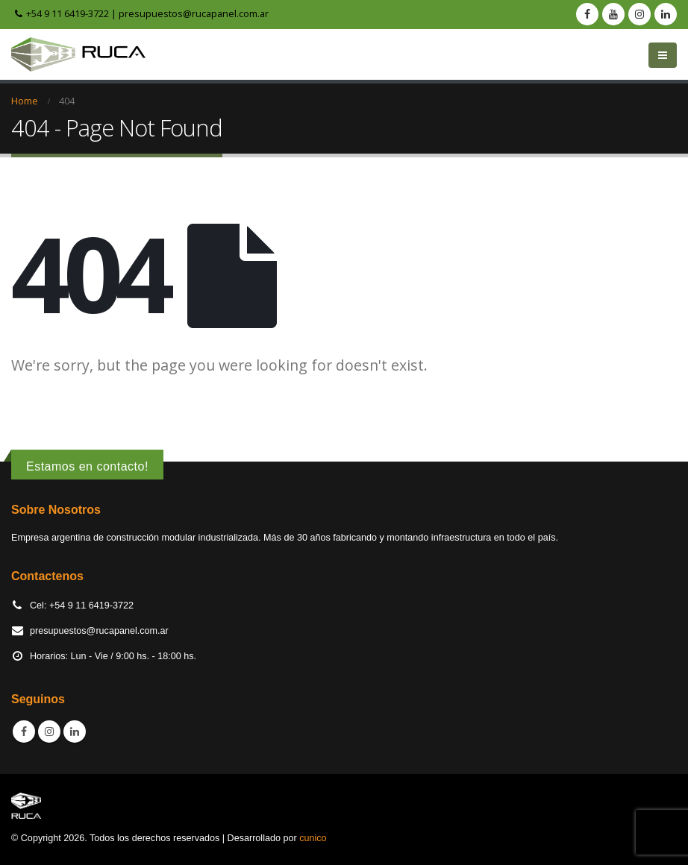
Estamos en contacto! (87, 466)
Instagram (49, 731)
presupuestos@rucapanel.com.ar (194, 13)
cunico (312, 838)
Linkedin (74, 731)
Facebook (24, 731)
